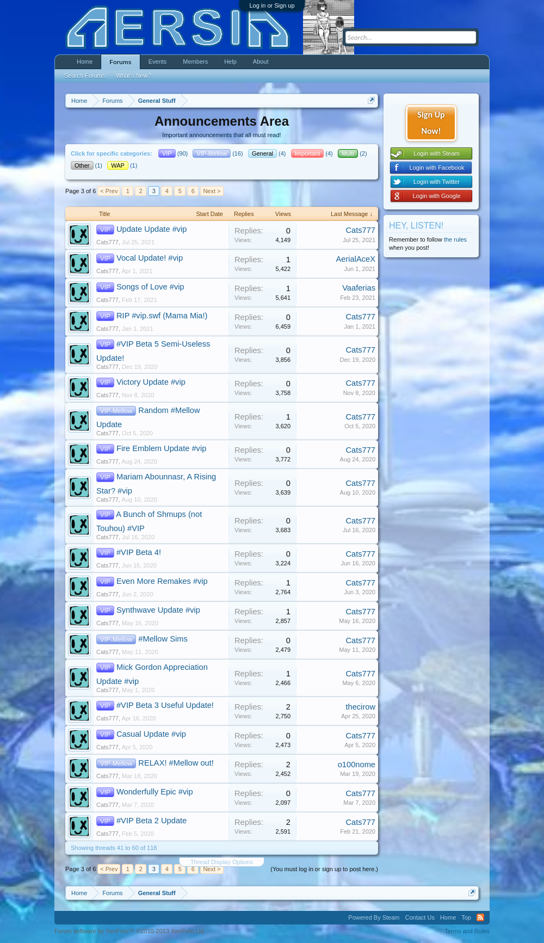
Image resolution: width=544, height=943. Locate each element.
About (261, 61)
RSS (480, 917)
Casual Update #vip (151, 734)
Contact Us (419, 917)
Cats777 (107, 242)
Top (466, 917)
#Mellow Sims (162, 638)
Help (230, 61)
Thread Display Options (221, 862)
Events (158, 61)
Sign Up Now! (430, 122)
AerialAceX (355, 259)
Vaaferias (358, 287)
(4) (268, 153)
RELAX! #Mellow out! (175, 763)
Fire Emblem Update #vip (161, 448)
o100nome (356, 764)
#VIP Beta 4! (138, 552)
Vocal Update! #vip (149, 258)
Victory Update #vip (151, 382)
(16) (218, 153)
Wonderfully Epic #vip (154, 791)
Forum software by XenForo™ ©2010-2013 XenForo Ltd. (130, 931)
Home (84, 61)
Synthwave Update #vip (158, 610)
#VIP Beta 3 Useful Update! (165, 705)
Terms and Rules (467, 931)
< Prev (109, 191)
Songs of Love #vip (150, 286)
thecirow (360, 706)
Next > (211, 191)
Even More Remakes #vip (162, 581)
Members (195, 61)
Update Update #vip (151, 229)
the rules (455, 239)
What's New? (133, 75)
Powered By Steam (373, 917)
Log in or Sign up (271, 5)
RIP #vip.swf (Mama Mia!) (162, 315)
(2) (353, 153)
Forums (120, 62)
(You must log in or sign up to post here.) (324, 869)
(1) (87, 165)
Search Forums (84, 75)
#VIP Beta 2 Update (151, 820)
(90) (173, 153)
